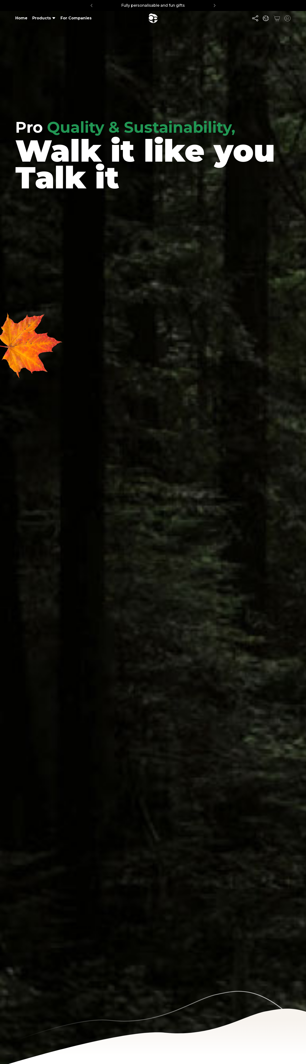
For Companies (76, 18)
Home (21, 18)
